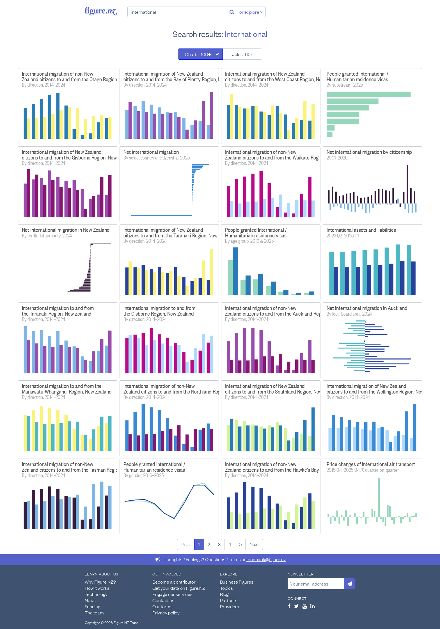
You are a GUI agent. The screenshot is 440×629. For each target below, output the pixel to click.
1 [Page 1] (199, 544)
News (90, 600)
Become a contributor (174, 582)
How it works (97, 588)
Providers (229, 606)
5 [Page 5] (240, 544)
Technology (96, 594)
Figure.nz (101, 11)
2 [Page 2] (209, 544)
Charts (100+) (198, 54)
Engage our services (172, 594)
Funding (92, 606)
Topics (226, 588)
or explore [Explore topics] (251, 12)
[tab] (200, 54)
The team (94, 612)
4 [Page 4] (229, 544)
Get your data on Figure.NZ (178, 588)
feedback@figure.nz (266, 559)
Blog (224, 594)
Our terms (162, 606)
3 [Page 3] (219, 544)
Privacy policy (166, 612)
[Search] (232, 11)
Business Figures (236, 582)
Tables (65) (241, 54)
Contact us (163, 600)
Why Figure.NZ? (100, 582)
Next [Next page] (254, 544)
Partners (228, 600)
